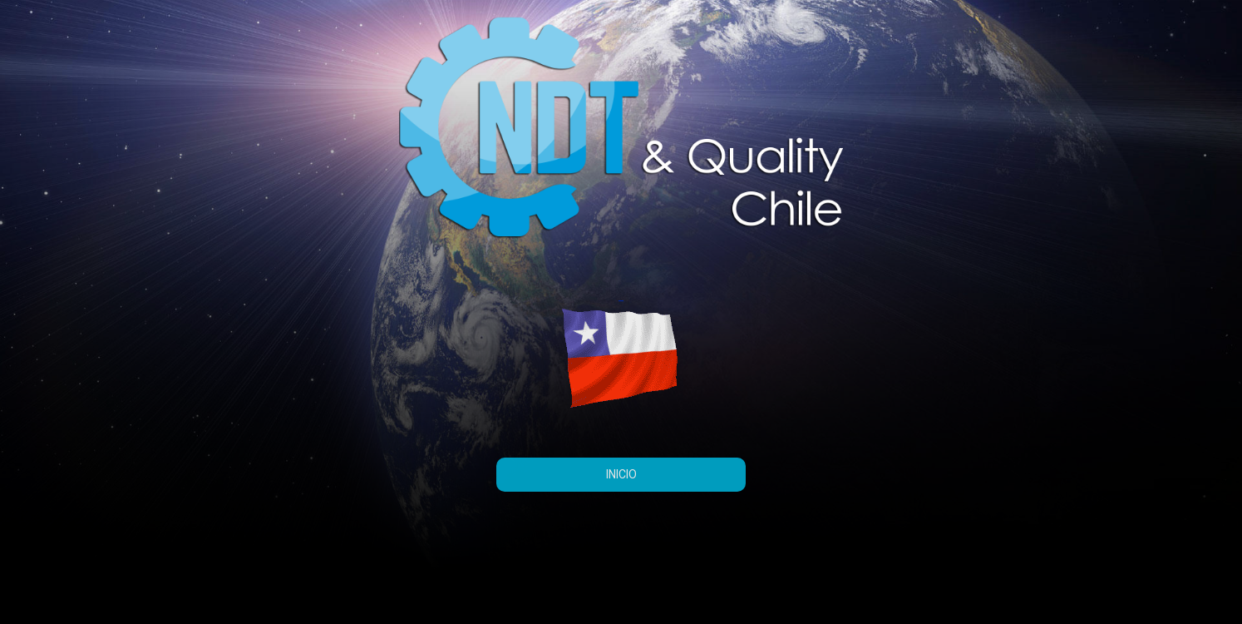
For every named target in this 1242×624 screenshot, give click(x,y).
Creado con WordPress (210, 596)
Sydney (340, 596)
